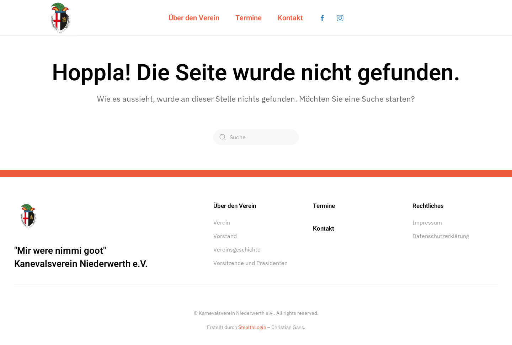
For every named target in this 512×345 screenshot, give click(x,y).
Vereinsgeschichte (237, 249)
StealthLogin (252, 327)
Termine (248, 18)
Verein (221, 222)
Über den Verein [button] (194, 18)
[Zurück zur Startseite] (60, 18)
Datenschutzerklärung (440, 235)
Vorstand (225, 235)
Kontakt (290, 18)
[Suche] (256, 137)
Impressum (427, 222)
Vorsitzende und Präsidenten (250, 262)
